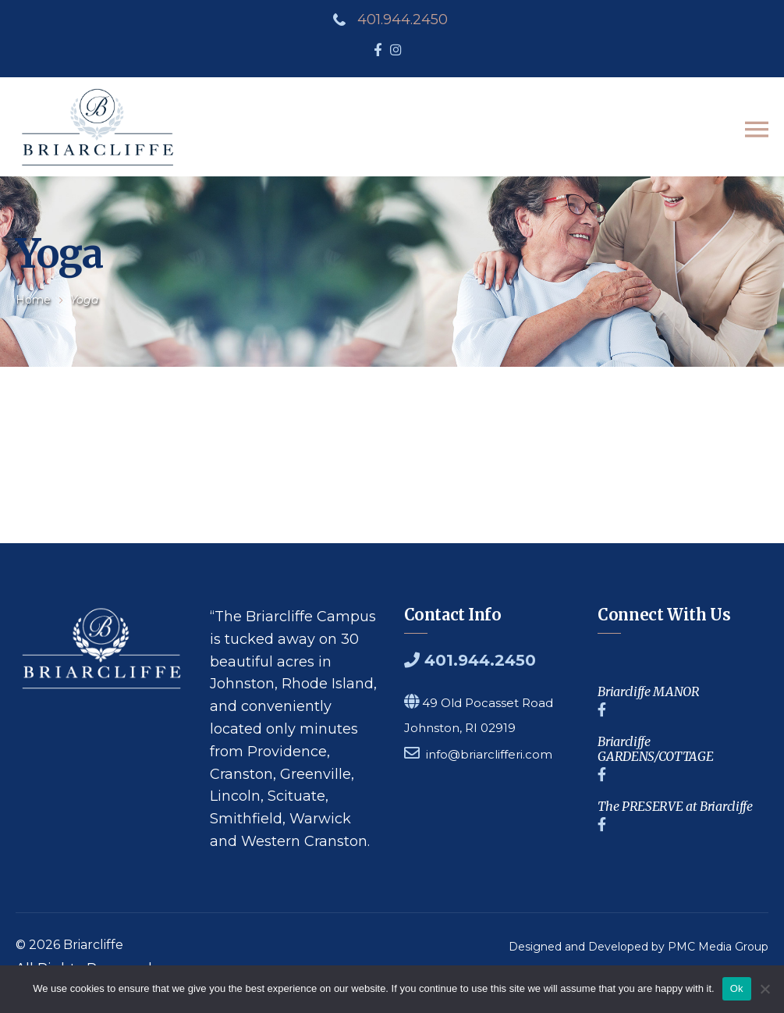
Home (33, 300)
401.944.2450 (402, 19)
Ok (736, 988)
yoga (84, 300)
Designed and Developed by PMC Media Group (638, 947)
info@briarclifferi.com (489, 755)
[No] (764, 989)
